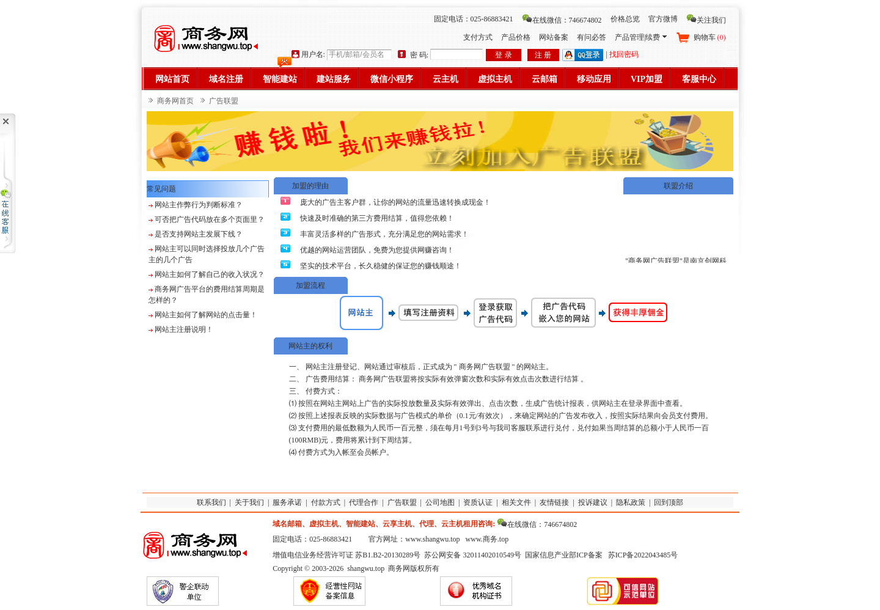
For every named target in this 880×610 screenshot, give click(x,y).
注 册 (543, 55)
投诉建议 (592, 502)
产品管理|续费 (640, 37)
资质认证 (478, 502)
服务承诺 (287, 502)
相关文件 (516, 502)
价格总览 (625, 19)
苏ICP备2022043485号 (643, 555)
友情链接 (554, 502)
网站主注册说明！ (184, 329)
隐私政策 (630, 502)
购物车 (710, 37)
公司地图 (440, 502)
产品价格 (515, 37)
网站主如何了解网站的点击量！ (206, 315)
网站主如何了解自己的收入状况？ (210, 274)
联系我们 (211, 502)
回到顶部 (668, 502)
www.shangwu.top (432, 539)
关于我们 (249, 502)
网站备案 (553, 37)
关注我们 (706, 20)
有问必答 (591, 37)
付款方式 (325, 502)
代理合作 (363, 502)
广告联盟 (402, 502)
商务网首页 (175, 101)
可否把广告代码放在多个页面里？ (210, 219)
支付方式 (478, 37)
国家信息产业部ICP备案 (564, 555)
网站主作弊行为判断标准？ (199, 204)
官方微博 (663, 19)
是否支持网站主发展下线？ (199, 234)
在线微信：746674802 (562, 20)
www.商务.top (487, 539)
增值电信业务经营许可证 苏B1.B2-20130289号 (346, 555)
